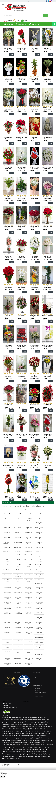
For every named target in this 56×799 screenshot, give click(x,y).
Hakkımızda (34, 1)
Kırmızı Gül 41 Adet (47, 226)
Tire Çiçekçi (18, 646)
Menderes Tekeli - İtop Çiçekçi (28, 613)
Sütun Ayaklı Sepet (34, 286)
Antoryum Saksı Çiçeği (21, 78)
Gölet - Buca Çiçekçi (7, 569)
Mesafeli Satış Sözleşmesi (40, 692)
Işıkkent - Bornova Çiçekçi (39, 588)
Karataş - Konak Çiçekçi (39, 593)
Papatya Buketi (34, 256)
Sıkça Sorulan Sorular (39, 683)
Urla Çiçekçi (39, 651)
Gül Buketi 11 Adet (8, 375)
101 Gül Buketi (8, 286)
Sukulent (34, 107)
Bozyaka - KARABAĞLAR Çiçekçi (7, 543)
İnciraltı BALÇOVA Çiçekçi (18, 588)
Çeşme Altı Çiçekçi (17, 547)
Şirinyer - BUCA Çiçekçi (7, 646)
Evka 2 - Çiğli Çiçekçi (28, 554)
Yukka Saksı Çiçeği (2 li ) (34, 78)
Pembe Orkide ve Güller (47, 345)
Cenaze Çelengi (47, 375)
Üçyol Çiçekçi (7, 651)
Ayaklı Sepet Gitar (47, 48)
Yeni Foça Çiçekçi (18, 663)
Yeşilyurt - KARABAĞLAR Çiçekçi (7, 519)
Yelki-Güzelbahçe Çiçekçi (7, 664)
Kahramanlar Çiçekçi (18, 592)
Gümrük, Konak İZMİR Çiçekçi (39, 570)
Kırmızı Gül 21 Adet (8, 226)
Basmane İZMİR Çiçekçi (39, 533)
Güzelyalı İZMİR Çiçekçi (7, 580)
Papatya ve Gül (8, 78)
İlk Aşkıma (21, 256)
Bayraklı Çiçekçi (7, 537)
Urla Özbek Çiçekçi (18, 658)
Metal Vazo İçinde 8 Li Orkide (22, 286)
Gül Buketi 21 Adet (8, 404)
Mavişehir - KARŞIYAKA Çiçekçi (7, 613)
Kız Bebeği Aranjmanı (34, 345)
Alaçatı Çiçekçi (18, 518)
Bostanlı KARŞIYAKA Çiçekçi (39, 538)
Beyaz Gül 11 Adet (8, 107)
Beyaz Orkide (35, 48)
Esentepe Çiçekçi (7, 513)
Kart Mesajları (37, 679)
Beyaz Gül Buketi (21, 493)
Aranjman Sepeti (34, 493)
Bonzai (47, 78)
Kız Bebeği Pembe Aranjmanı (35, 434)
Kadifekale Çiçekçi (7, 592)
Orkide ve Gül (8, 315)
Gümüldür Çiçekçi (7, 574)
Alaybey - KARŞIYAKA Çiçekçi (28, 519)
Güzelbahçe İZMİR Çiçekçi (39, 575)
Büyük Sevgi (34, 137)
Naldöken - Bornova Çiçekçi (28, 623)
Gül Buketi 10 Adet (34, 315)
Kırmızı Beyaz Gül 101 (34, 375)
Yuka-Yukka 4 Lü (47, 286)
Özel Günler (37, 681)
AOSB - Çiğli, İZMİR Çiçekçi (18, 528)
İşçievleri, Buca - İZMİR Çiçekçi (28, 588)
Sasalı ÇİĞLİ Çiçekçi (18, 641)
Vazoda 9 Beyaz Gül (47, 464)
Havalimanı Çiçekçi (39, 583)
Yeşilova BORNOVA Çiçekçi (28, 664)
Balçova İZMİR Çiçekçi (7, 533)
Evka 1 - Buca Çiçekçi (18, 554)
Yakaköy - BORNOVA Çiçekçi (28, 659)
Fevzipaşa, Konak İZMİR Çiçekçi (39, 560)
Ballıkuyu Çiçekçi (18, 532)
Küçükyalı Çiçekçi (18, 607)
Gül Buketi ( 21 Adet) (21, 107)
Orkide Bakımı (37, 675)
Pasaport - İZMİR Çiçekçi (28, 633)
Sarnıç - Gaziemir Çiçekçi (7, 641)
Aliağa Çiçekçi (39, 518)
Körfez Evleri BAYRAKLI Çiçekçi (7, 608)
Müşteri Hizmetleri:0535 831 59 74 (17, 1)
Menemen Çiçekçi (39, 612)
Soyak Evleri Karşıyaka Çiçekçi (29, 753)
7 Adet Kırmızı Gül (8, 167)
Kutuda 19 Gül (21, 464)
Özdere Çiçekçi (7, 632)
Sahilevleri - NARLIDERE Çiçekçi (39, 636)
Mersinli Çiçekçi (7, 622)
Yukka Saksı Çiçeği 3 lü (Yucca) (9, 434)
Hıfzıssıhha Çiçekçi (7, 587)
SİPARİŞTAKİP (7, 20)
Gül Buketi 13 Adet (8, 137)
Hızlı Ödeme (41, 1)
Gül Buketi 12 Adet (47, 404)
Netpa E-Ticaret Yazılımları (11, 764)
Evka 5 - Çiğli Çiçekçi (18, 559)
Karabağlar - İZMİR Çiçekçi (28, 593)
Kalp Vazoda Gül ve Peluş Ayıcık (23, 137)
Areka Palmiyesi (21, 226)
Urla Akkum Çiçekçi (39, 654)
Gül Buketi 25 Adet (34, 404)
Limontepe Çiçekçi (28, 607)
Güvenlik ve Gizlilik (38, 696)
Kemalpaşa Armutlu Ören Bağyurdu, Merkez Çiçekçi (12, 740)
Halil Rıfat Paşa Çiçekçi (18, 580)
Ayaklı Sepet (8, 493)
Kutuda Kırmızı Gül (34, 226)
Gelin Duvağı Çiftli (47, 434)
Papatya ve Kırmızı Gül (21, 434)
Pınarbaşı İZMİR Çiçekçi (18, 514)
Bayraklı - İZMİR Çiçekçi (18, 538)
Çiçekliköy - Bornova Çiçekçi (15, 726)
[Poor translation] (3, 777)
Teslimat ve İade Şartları (39, 698)
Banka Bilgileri (37, 700)
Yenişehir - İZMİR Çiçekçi (39, 514)
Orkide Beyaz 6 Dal (47, 107)
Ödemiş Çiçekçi (18, 627)
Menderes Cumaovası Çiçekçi (18, 613)
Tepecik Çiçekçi (28, 513)
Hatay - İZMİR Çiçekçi (39, 579)
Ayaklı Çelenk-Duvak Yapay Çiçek (36, 167)
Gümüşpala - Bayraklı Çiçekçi (18, 575)
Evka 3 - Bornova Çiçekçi (39, 555)
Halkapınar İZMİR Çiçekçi (28, 580)
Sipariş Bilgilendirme (38, 694)
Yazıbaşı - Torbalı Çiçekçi (39, 659)
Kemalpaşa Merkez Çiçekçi (28, 598)
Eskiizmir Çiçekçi (39, 551)
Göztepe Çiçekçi (18, 569)
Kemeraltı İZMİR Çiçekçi (39, 598)
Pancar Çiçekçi (18, 632)
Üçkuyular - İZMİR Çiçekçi (39, 646)
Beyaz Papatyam (47, 256)
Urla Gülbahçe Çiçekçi (7, 659)
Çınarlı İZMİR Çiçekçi (39, 547)
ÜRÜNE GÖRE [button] (9, 24)
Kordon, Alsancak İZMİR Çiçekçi (39, 603)
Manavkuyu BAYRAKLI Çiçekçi (39, 608)
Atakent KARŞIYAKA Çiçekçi (28, 528)
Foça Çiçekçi (7, 564)
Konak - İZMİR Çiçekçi (18, 603)
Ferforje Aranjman (22, 315)
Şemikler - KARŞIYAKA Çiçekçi (39, 641)
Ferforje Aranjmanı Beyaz (47, 167)
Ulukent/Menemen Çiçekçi (28, 651)
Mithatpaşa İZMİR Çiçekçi (18, 623)
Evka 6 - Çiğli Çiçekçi (28, 559)
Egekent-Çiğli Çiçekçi (7, 551)
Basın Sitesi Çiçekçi (28, 532)
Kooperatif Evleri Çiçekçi (28, 603)
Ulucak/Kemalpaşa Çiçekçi (18, 651)
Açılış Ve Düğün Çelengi (47, 493)
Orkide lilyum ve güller (21, 167)
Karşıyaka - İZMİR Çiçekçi (7, 598)
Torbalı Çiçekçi (28, 646)
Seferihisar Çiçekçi (28, 641)
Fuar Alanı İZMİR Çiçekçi (18, 565)
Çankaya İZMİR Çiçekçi (39, 543)
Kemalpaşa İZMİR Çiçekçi (27, 740)
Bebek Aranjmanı (8, 345)
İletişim (28, 1)
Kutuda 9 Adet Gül (21, 345)
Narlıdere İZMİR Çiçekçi (39, 623)
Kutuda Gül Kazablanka (47, 315)
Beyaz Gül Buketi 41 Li (8, 48)
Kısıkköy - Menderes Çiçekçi (7, 603)
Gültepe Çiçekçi (28, 569)
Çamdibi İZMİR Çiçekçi (28, 543)
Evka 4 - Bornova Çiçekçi (7, 560)
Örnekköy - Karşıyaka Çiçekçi (28, 628)
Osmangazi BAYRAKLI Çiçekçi (39, 628)
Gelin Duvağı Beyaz (47, 137)
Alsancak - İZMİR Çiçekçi (39, 523)
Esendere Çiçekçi (18, 551)
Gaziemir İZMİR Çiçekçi (28, 565)
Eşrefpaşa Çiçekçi (7, 554)
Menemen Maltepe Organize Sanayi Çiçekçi (39, 617)
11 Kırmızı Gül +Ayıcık (21, 48)
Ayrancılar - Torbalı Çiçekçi (39, 528)
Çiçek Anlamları (37, 677)
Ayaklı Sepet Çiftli (8, 256)
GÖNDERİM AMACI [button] (21, 24)
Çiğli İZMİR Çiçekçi (28, 547)
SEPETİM (23, 20)
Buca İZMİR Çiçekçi (18, 542)
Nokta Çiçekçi (7, 627)
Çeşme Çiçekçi (7, 547)
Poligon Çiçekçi (39, 632)
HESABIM (15, 20)
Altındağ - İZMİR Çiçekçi (7, 528)
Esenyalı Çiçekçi (28, 551)
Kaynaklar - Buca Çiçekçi (18, 598)
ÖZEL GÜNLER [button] (34, 24)
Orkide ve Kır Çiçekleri (21, 375)
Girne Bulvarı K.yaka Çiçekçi (39, 565)
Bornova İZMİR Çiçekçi (28, 538)
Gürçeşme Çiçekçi (28, 574)
